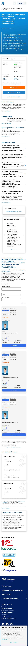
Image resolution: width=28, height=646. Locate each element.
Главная (3, 8)
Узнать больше (5, 111)
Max (11, 624)
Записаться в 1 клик (14, 92)
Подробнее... (5, 639)
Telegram (7, 624)
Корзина (14, 3)
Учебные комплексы (9, 598)
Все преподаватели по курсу (14, 211)
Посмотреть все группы (14, 96)
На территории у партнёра (10, 333)
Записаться (14, 87)
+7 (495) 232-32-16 (6, 604)
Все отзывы (14, 250)
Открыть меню (24, 3)
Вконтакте (3, 624)
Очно (4, 338)
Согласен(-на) (13, 642)
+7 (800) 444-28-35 (7, 612)
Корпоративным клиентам (12, 590)
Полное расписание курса (14, 447)
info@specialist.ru (6, 616)
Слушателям (6, 586)
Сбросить (23, 303)
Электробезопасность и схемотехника (11, 9)
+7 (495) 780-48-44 (17, 83)
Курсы (7, 8)
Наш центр (5, 594)
